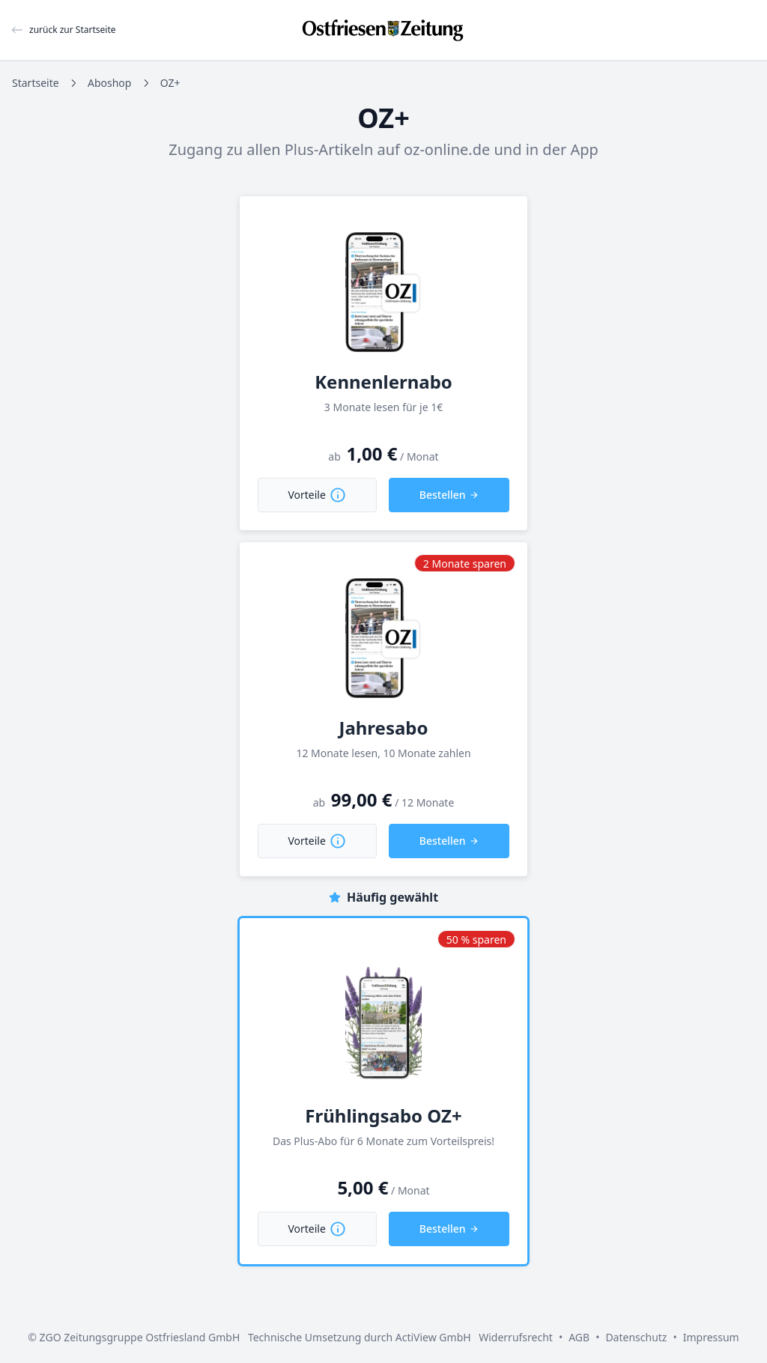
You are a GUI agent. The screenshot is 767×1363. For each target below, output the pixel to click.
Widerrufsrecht (516, 1337)
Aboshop (109, 83)
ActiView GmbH (433, 1337)
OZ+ (170, 83)
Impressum (711, 1337)
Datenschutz (636, 1337)
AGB (579, 1337)
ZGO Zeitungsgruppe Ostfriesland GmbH (140, 1337)
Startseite (35, 83)
